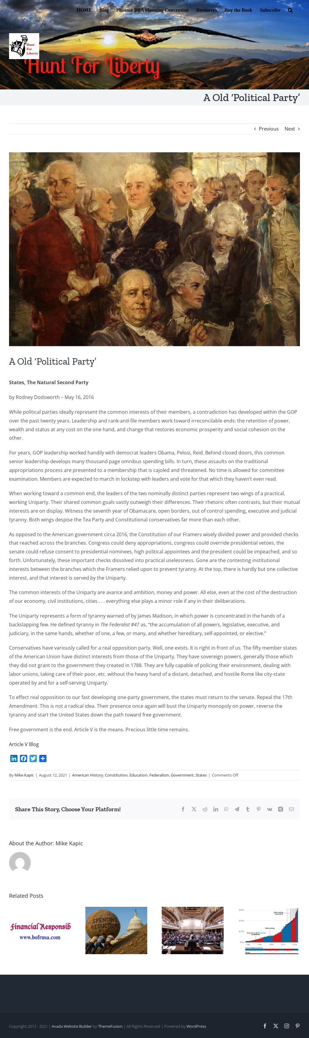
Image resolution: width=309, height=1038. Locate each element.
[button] (290, 9)
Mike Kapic (24, 775)
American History (87, 775)
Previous (269, 128)
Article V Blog (24, 744)
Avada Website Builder (72, 1026)
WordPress (196, 1026)
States (201, 775)
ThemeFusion (110, 1026)
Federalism (159, 775)
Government (182, 775)
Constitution (116, 775)
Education (138, 775)
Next (290, 128)
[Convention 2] (154, 249)
